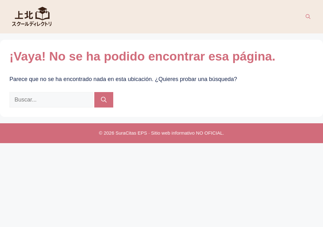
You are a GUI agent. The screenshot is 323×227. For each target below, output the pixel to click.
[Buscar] (103, 100)
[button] (308, 16)
